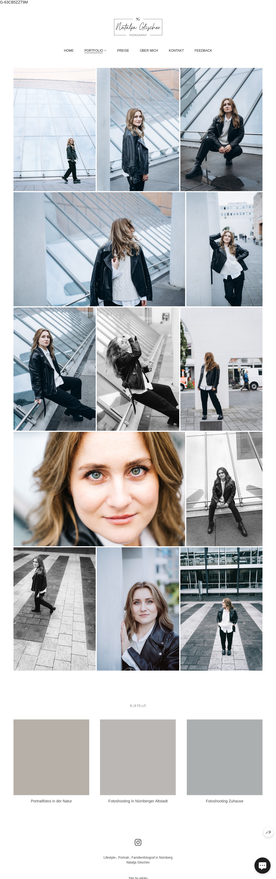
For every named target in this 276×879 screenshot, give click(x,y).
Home (69, 50)
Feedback (203, 50)
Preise (123, 50)
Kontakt (176, 50)
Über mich (149, 50)
